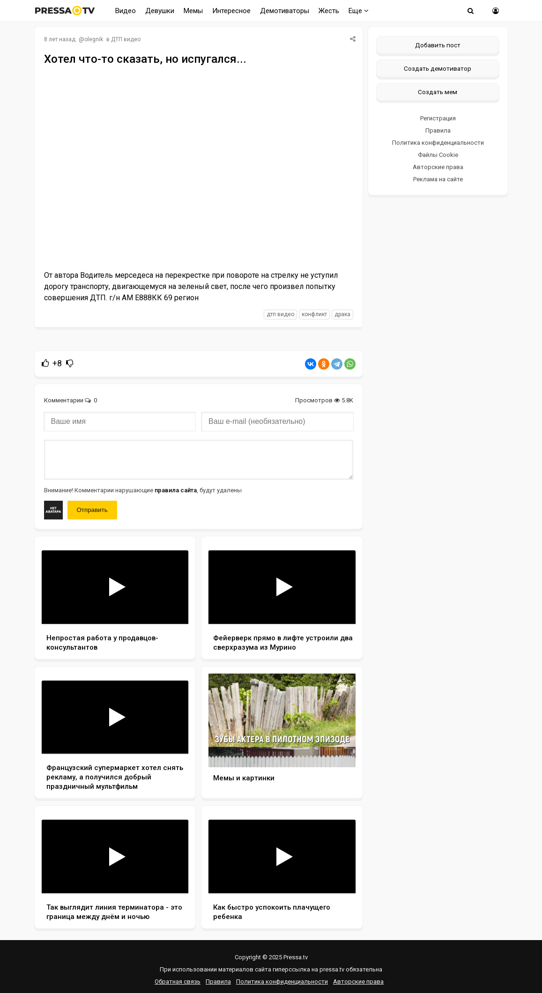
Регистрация (438, 118)
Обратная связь (177, 981)
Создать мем (437, 92)
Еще (359, 11)
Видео (125, 11)
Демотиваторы (284, 11)
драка (342, 314)
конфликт (314, 314)
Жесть (329, 11)
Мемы (193, 11)
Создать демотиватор (437, 68)
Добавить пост (437, 45)
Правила (438, 130)
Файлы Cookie (438, 154)
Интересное (231, 11)
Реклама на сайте (438, 179)
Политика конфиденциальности (438, 142)
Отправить (92, 509)
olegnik (93, 39)
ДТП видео (126, 39)
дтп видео (280, 314)
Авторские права (438, 166)
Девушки (159, 11)
